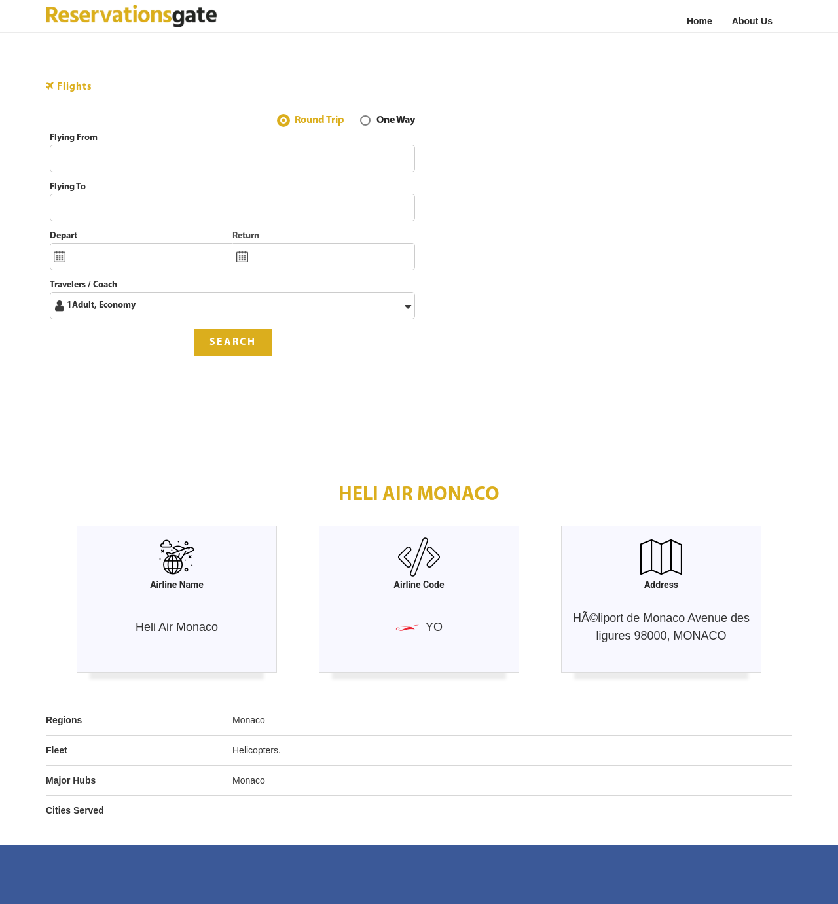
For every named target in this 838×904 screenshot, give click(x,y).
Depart (63, 236)
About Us (752, 21)
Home (699, 21)
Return (245, 236)
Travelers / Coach (83, 285)
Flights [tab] (69, 86)
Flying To (68, 187)
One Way (395, 121)
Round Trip (319, 121)
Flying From (74, 138)
